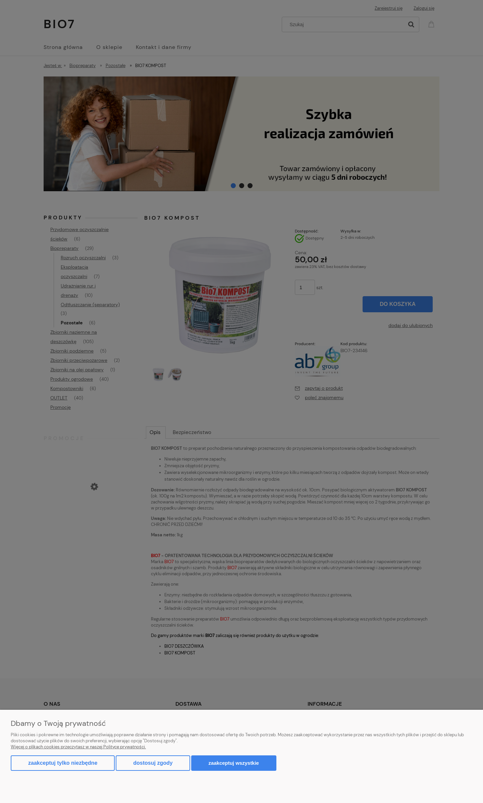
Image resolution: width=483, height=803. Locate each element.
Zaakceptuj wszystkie (234, 763)
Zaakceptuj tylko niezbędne (62, 763)
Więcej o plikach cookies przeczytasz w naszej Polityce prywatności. (78, 747)
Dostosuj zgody (152, 763)
